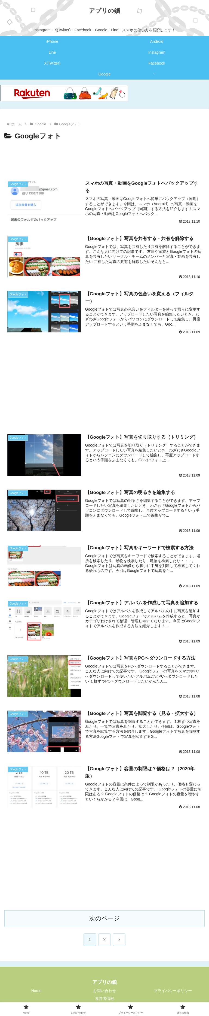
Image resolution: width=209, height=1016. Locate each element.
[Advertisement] (104, 157)
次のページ (104, 918)
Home (36, 990)
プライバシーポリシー (173, 990)
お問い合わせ (104, 990)
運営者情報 (104, 998)
